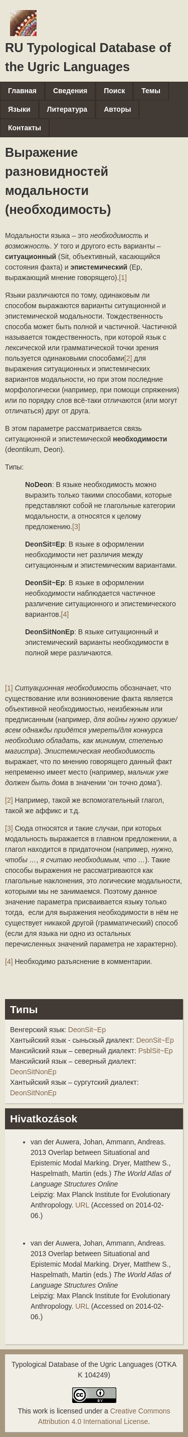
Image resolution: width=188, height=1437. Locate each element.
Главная (22, 91)
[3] (76, 527)
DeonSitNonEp (33, 1072)
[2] (128, 358)
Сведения (70, 91)
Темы (150, 91)
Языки (19, 109)
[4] (65, 614)
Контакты (24, 128)
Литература (67, 109)
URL (82, 1205)
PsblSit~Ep (155, 1051)
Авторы (117, 109)
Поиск (114, 91)
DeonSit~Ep (87, 1030)
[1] (123, 278)
